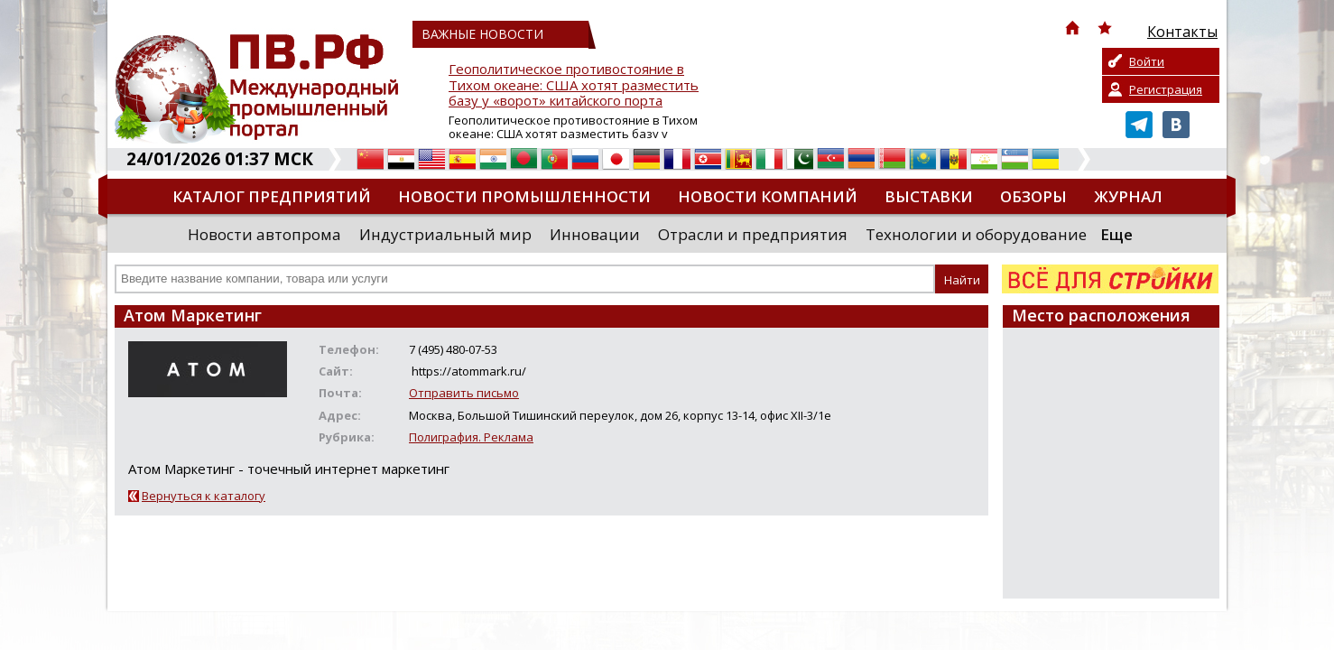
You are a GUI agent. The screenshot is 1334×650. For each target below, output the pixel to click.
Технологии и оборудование (976, 234)
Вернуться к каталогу (203, 496)
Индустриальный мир (445, 234)
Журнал (1128, 196)
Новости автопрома (264, 234)
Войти (1146, 61)
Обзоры (1033, 196)
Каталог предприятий (271, 196)
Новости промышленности (524, 196)
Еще (1116, 234)
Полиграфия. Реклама (471, 437)
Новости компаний (767, 196)
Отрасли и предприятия (753, 234)
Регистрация (1165, 89)
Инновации (595, 234)
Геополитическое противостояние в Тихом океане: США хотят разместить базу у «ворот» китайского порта (574, 85)
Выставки (929, 196)
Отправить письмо (464, 393)
